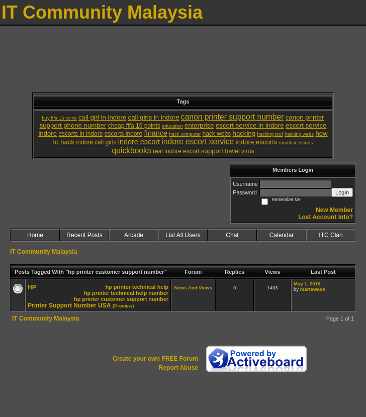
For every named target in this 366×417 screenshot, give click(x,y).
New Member (334, 210)
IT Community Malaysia (43, 251)
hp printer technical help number (126, 293)
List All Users (182, 235)
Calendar (281, 235)
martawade (312, 289)
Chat (232, 235)
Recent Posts (84, 235)
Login (342, 192)
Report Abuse (178, 367)
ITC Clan (330, 235)
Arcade (133, 235)
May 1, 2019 (307, 283)
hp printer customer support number (121, 299)
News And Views (193, 287)
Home (35, 235)
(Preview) (123, 305)
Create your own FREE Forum (155, 358)
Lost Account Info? (325, 217)
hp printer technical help (136, 287)
